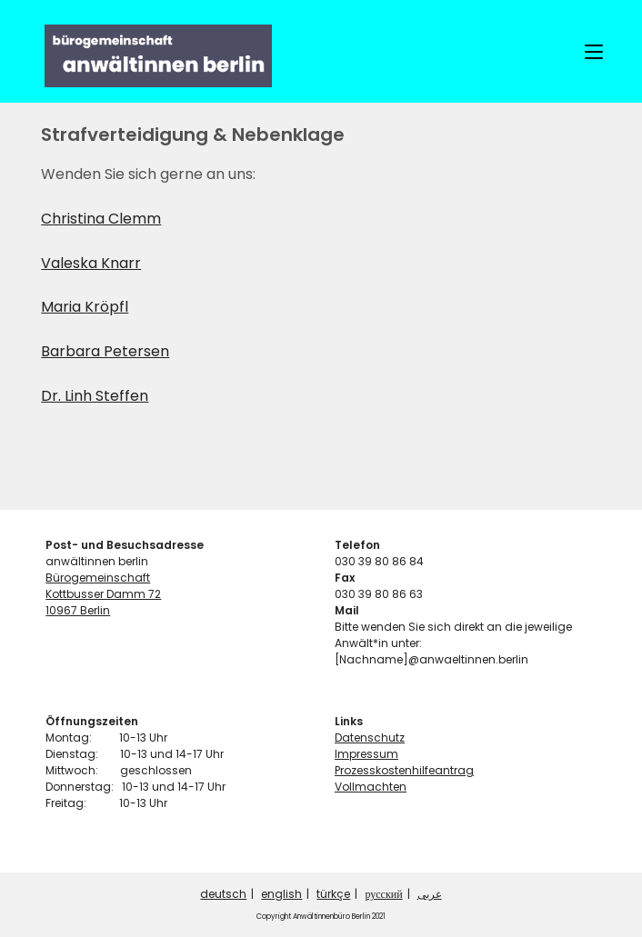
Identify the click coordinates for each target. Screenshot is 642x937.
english (281, 894)
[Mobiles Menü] (594, 51)
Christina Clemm (101, 218)
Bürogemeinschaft (97, 577)
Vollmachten (370, 786)
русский (383, 894)
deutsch (223, 894)
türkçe (333, 894)
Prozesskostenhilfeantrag (404, 770)
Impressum (366, 754)
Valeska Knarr (91, 263)
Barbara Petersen (105, 351)
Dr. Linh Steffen (94, 395)
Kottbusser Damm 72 (103, 594)
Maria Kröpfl (84, 306)
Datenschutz (370, 737)
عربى (429, 894)
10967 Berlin (77, 610)
